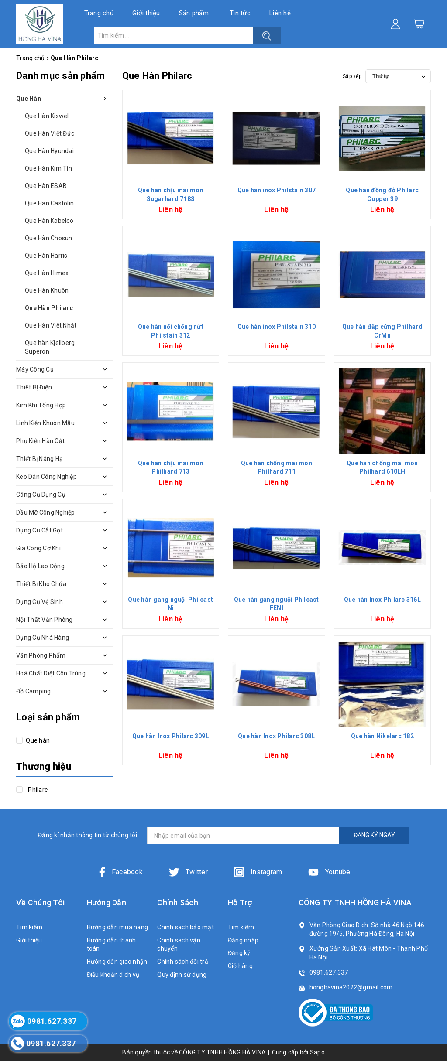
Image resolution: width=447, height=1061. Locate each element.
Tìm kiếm (29, 927)
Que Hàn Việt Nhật (50, 325)
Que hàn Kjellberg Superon (50, 347)
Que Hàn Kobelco (49, 220)
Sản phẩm (194, 13)
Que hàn (37, 740)
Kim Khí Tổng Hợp (41, 405)
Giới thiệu (146, 13)
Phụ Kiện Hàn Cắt (40, 440)
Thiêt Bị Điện (34, 387)
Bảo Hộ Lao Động (40, 566)
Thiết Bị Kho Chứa (41, 583)
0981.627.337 (328, 972)
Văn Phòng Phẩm (41, 655)
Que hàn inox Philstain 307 (276, 190)
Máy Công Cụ (35, 369)
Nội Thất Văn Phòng (44, 619)
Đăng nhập (243, 940)
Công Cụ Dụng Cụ (40, 494)
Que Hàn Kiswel (47, 116)
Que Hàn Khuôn (47, 290)
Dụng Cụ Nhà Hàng (42, 637)
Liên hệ (280, 13)
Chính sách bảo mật (185, 927)
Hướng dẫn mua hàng (117, 927)
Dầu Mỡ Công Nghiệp (45, 512)
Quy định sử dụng (181, 974)
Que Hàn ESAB (46, 185)
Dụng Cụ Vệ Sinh (39, 601)
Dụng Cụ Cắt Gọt (39, 530)
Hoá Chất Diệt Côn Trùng (51, 673)
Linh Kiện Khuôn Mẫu (45, 423)
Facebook (120, 872)
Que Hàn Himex (47, 273)
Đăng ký (239, 952)
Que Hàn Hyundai (49, 150)
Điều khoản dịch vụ (113, 974)
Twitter (188, 872)
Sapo (317, 1052)
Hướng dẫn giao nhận (117, 961)
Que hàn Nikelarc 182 (382, 736)
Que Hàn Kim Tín (48, 168)
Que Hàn (28, 98)
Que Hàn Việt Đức (49, 133)
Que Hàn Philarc (49, 307)
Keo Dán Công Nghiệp (46, 476)
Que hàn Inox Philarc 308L (276, 736)
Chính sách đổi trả (182, 961)
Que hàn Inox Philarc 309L (170, 736)
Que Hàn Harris (46, 255)
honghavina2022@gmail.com (351, 987)
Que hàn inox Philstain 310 (276, 326)
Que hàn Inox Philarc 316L (382, 599)
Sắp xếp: (353, 76)
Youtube (329, 872)
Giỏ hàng (240, 965)
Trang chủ (98, 13)
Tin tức (240, 13)
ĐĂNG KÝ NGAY (374, 835)
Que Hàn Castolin (49, 203)
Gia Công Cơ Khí (38, 548)
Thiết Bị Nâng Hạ (39, 458)
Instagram (258, 872)
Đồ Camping (33, 691)
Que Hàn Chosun (48, 238)
